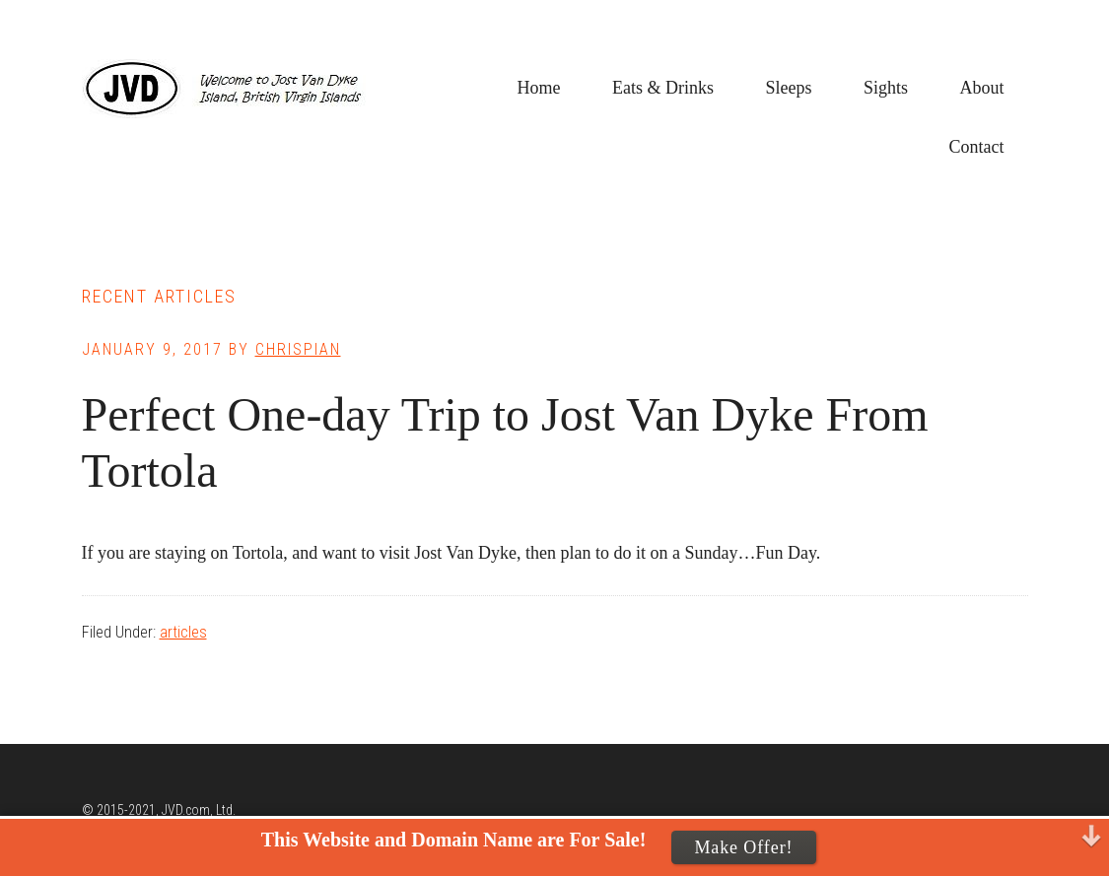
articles (183, 632)
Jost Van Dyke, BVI (230, 88)
